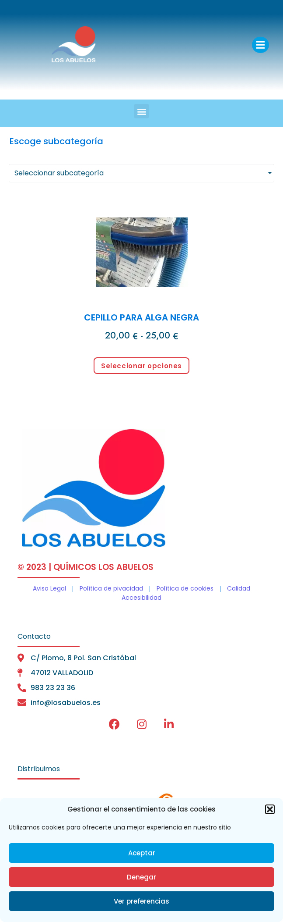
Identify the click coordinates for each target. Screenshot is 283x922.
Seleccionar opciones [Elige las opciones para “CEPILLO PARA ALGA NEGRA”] (141, 365)
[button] (270, 809)
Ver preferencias (141, 901)
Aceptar (141, 853)
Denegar (141, 877)
